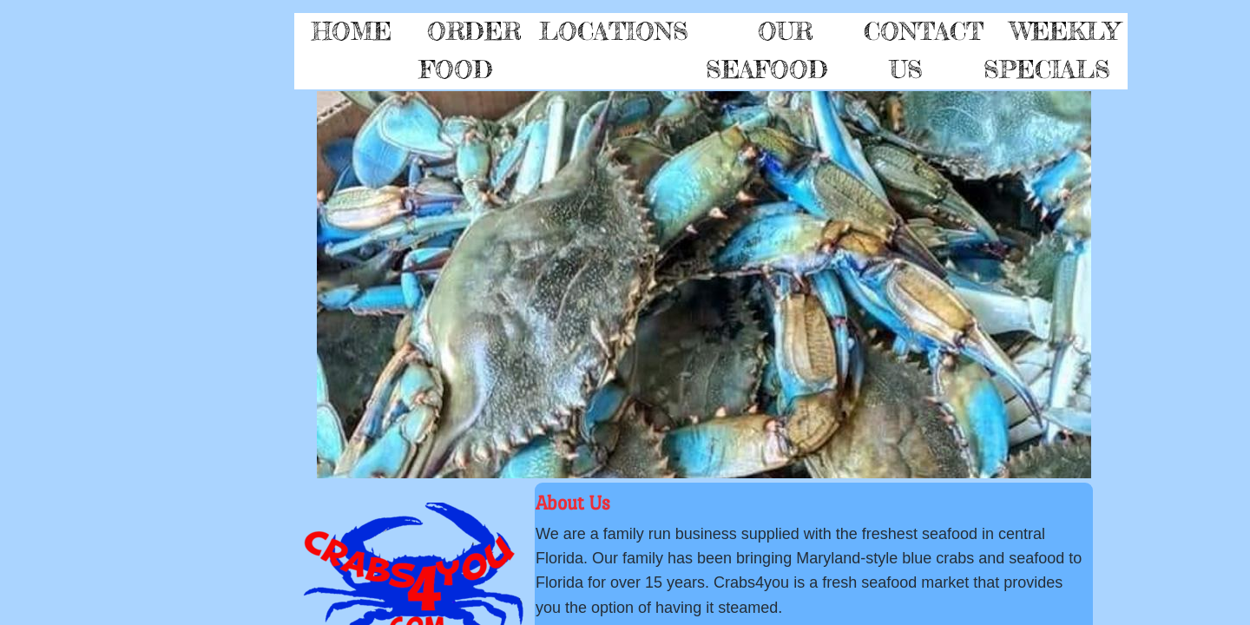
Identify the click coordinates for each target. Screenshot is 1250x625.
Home (351, 31)
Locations (613, 31)
